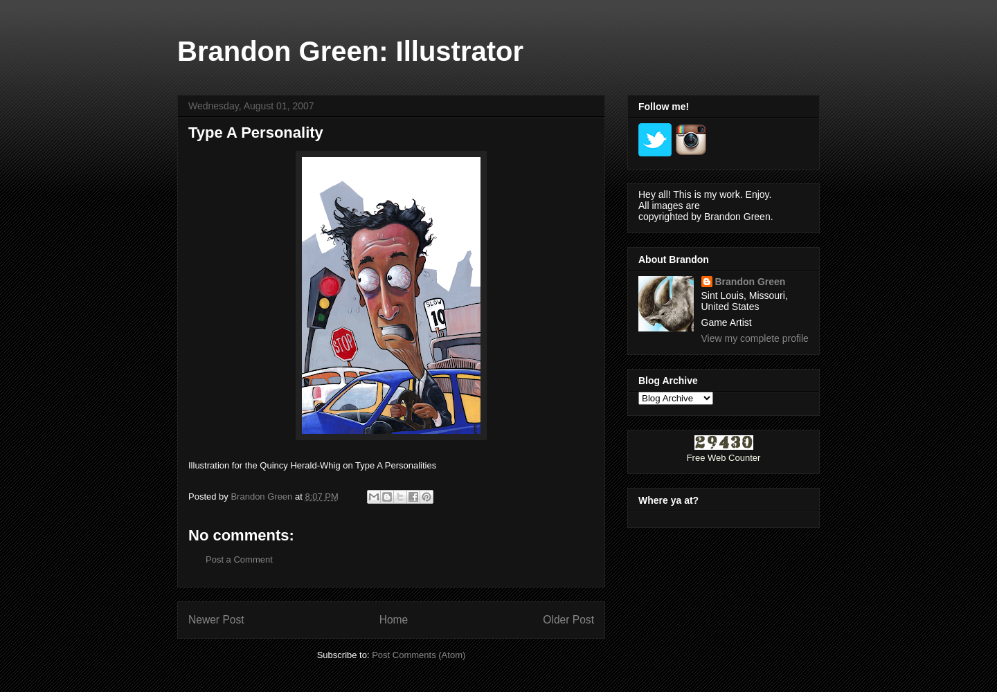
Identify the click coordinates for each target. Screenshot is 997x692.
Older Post (568, 620)
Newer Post (216, 620)
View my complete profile (755, 338)
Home (393, 620)
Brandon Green (750, 281)
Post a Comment (239, 559)
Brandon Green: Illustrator (350, 51)
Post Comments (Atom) (418, 655)
